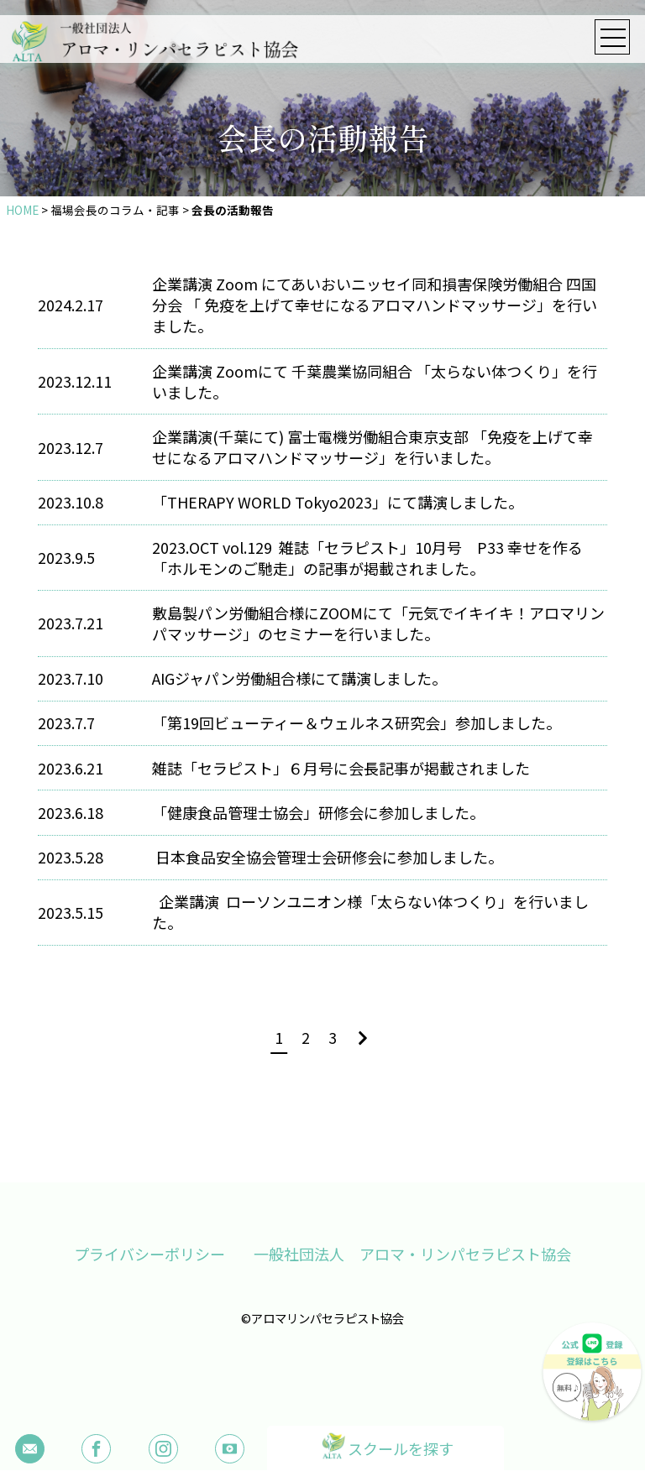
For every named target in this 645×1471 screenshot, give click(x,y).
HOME (22, 209)
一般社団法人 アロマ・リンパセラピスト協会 (413, 1254)
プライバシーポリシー (148, 1254)
